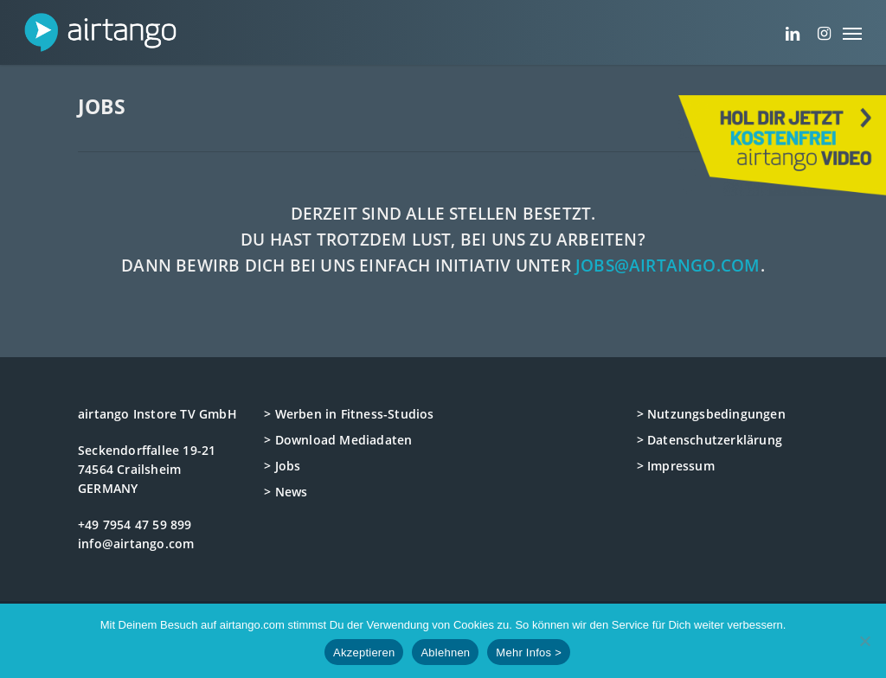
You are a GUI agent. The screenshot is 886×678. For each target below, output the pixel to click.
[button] (852, 32)
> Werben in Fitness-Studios (348, 414)
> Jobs (282, 465)
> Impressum (676, 465)
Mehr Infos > (529, 652)
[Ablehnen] (864, 640)
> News (285, 491)
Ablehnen (445, 652)
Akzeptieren (364, 652)
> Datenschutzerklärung (709, 440)
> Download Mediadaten (338, 440)
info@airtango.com (136, 543)
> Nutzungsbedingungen (711, 414)
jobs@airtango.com (667, 265)
